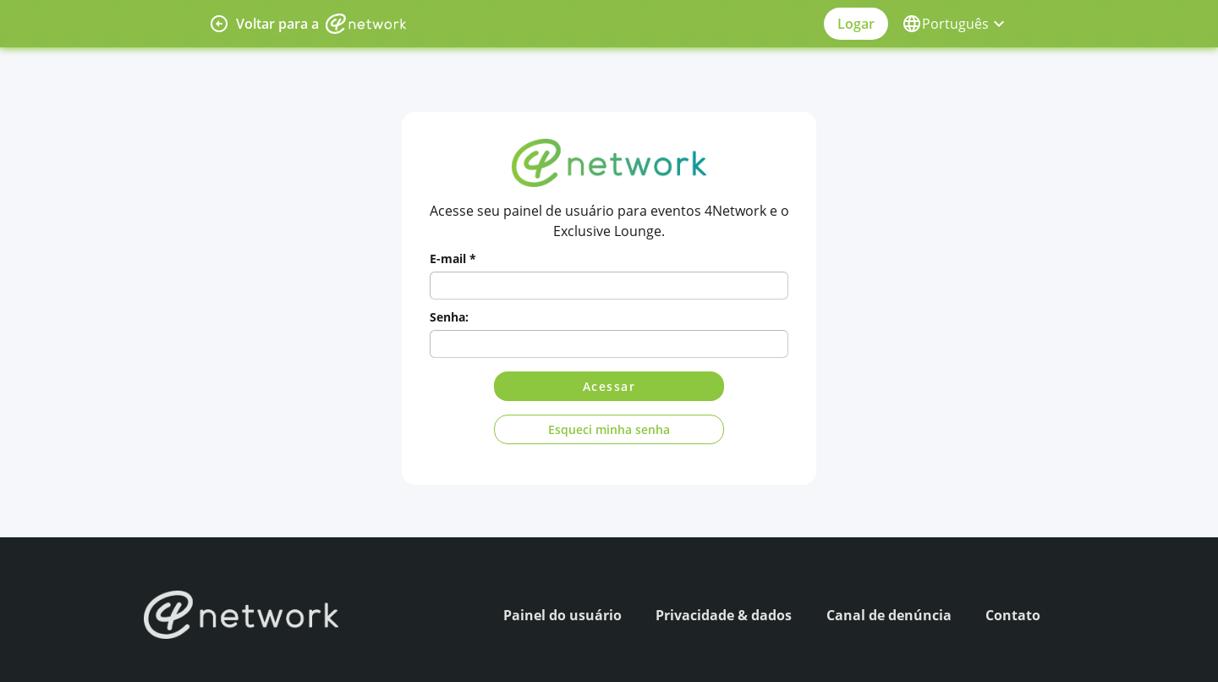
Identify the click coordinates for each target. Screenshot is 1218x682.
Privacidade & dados (724, 615)
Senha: (449, 317)
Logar (856, 23)
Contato (1012, 615)
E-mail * (453, 258)
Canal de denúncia (889, 615)
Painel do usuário (562, 615)
